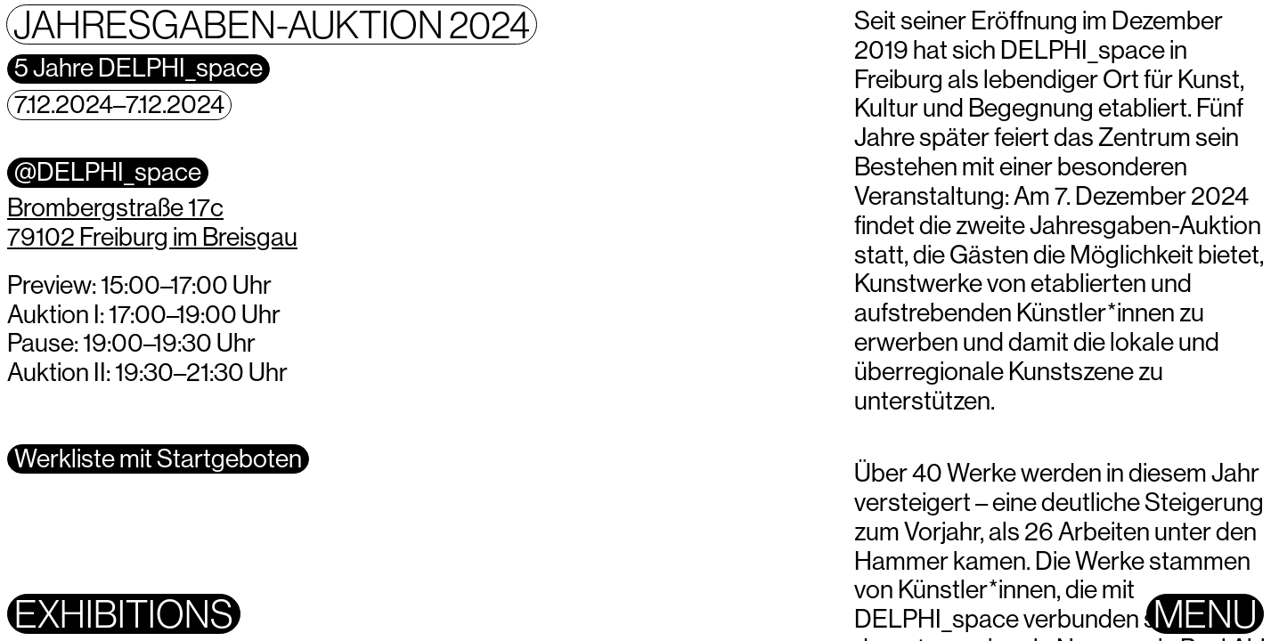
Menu (1205, 614)
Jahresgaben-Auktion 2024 (271, 24)
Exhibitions (123, 614)
